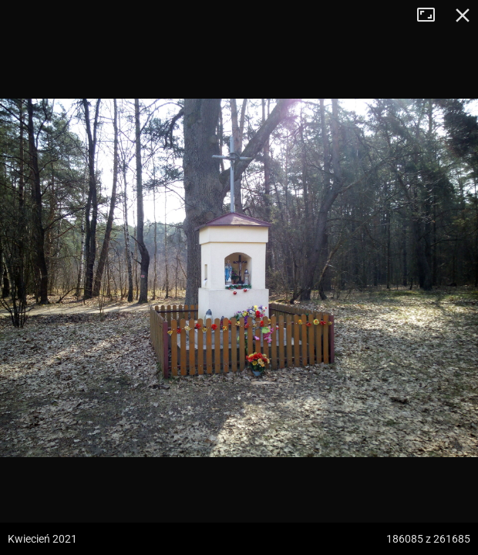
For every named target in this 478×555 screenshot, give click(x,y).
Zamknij (462, 15)
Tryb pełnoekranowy (431, 15)
